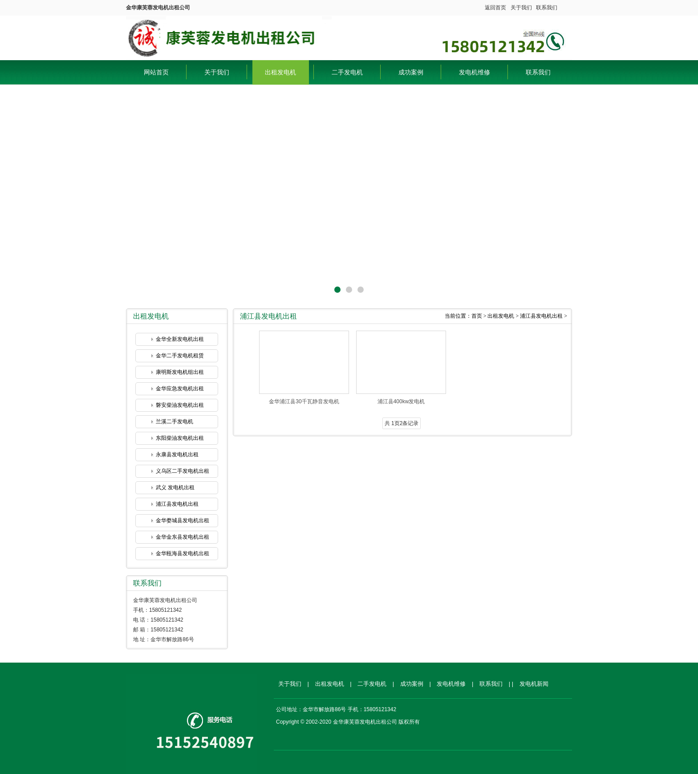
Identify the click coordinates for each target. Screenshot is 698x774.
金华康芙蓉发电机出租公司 (229, 36)
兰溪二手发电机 (174, 421)
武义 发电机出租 (175, 487)
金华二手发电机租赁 (180, 355)
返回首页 (495, 7)
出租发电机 (280, 72)
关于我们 (521, 7)
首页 (476, 316)
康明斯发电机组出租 (180, 372)
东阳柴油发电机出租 (180, 438)
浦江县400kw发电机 (401, 401)
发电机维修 (474, 72)
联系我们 (546, 7)
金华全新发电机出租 (180, 339)
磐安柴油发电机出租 (180, 405)
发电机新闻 (533, 683)
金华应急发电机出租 (180, 388)
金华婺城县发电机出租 (182, 520)
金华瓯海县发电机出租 (182, 553)
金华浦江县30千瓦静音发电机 (304, 401)
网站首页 (156, 72)
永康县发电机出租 (177, 454)
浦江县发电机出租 (177, 504)
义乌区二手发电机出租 (182, 471)
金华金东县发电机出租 (182, 537)
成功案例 (410, 72)
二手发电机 (347, 72)
